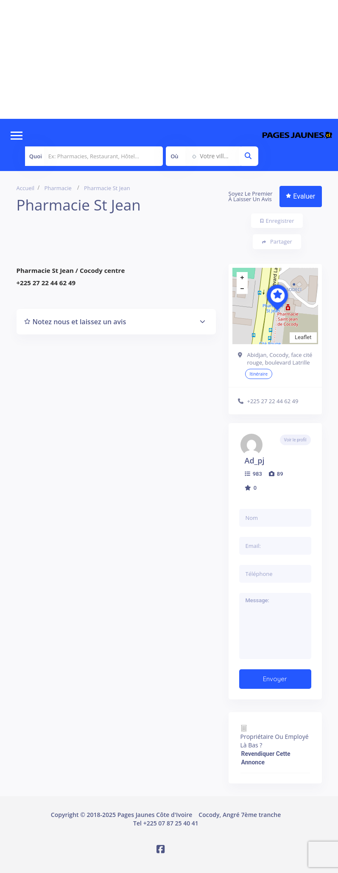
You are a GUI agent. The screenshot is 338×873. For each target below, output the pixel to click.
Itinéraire (259, 374)
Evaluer (300, 196)
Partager (277, 242)
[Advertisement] (169, 59)
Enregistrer (277, 221)
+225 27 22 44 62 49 (273, 401)
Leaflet (303, 337)
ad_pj (255, 460)
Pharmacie (58, 188)
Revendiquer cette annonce (266, 758)
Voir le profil (295, 440)
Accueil (26, 188)
